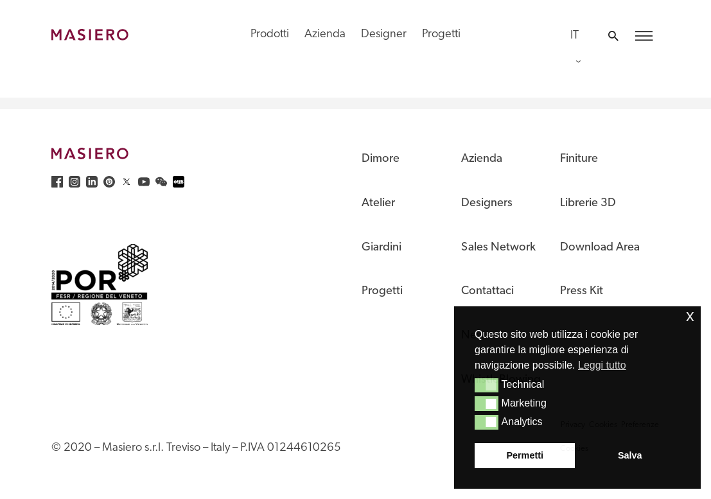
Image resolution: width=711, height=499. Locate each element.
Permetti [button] (524, 455)
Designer (384, 34)
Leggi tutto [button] (602, 365)
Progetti (441, 34)
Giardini (381, 247)
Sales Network (498, 247)
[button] (486, 385)
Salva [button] (630, 455)
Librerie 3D (588, 203)
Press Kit (581, 291)
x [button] (690, 316)
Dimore (380, 159)
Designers (487, 203)
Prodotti (269, 34)
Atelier (378, 203)
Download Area (600, 247)
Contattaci (487, 291)
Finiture (579, 159)
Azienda (325, 34)
